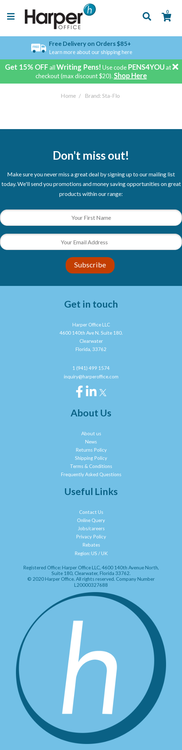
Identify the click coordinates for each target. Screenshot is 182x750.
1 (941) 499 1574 (91, 368)
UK (104, 553)
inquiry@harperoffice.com (91, 376)
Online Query (91, 520)
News (91, 442)
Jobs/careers (91, 528)
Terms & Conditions (91, 466)
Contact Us (91, 512)
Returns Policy (91, 450)
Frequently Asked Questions (91, 474)
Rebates (91, 545)
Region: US (86, 553)
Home (68, 95)
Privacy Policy (91, 536)
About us (91, 433)
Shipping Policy (91, 458)
